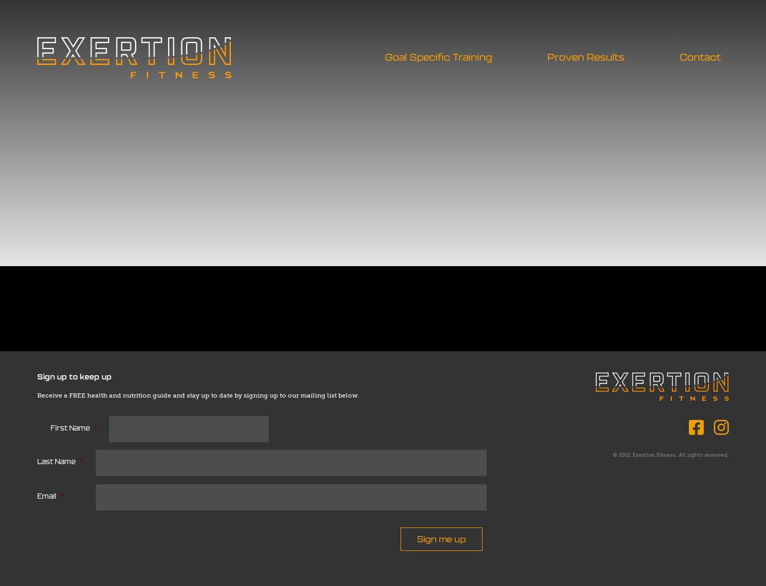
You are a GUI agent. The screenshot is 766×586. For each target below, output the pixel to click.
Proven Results (586, 57)
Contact (700, 57)
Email (50, 496)
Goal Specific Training (438, 57)
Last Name (60, 462)
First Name (74, 428)
